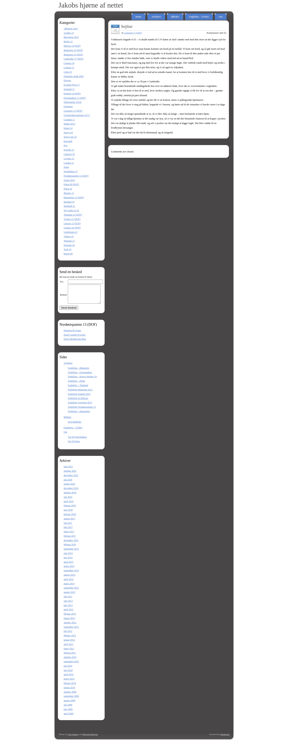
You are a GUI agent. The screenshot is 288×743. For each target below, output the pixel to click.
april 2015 (68, 565)
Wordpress (225, 738)
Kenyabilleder (74, 425)
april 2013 (68, 613)
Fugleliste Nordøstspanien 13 (82, 410)
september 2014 (71, 574)
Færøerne (68, 106)
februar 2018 (70, 517)
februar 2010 (70, 686)
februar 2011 (70, 656)
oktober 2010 (70, 660)
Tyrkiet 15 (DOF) (72, 219)
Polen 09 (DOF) (71, 184)
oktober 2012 (70, 626)
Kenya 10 (68, 132)
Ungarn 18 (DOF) (72, 227)
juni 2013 (68, 604)
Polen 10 (68, 188)
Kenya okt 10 (70, 137)
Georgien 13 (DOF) (73, 110)
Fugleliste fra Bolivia (78, 401)
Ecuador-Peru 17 (72, 84)
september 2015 (71, 552)
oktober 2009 (70, 695)
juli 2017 (68, 526)
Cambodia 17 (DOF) (73, 58)
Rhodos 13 (69, 193)
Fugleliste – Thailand (78, 388)
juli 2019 (68, 500)
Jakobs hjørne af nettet (90, 5)
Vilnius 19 (69, 236)
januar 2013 (69, 621)
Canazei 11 (69, 67)
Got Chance (73, 738)
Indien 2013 (69, 123)
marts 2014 (69, 587)
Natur (66, 167)
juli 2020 (68, 483)
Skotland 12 (69, 206)
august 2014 (69, 578)
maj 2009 (68, 712)
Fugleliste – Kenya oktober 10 (82, 380)
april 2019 (68, 505)
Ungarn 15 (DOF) (72, 223)
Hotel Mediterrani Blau (75, 342)
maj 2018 (68, 513)
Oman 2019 (69, 180)
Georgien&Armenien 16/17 (77, 115)
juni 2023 (68, 470)
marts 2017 (69, 535)
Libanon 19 (69, 154)
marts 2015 (69, 569)
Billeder (175, 16)
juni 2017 (68, 530)
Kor (65, 145)
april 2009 (68, 717)
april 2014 (68, 582)
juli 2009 (68, 708)
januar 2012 (69, 643)
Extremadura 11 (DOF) (75, 98)
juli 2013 (68, 600)
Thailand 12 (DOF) (73, 214)
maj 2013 (68, 608)
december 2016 (71, 543)
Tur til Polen (74, 445)
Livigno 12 (69, 158)
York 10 (67, 249)
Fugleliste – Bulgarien (78, 371)
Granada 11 (69, 119)
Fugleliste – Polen (76, 384)
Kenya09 (68, 141)
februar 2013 (70, 617)
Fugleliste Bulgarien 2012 (80, 393)
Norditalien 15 (71, 171)
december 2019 (71, 491)
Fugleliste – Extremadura (80, 376)
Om (221, 16)
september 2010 (71, 665)
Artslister (156, 16)
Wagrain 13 (69, 240)
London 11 (69, 163)
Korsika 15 (69, 149)
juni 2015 (68, 556)
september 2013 (71, 591)
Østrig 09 (68, 253)
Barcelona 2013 (71, 37)
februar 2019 (70, 509)
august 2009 (69, 704)
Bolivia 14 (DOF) (72, 46)
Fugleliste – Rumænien (79, 415)
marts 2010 (69, 682)
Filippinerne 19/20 (72, 102)
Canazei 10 (69, 63)
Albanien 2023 (71, 28)
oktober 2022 (70, 474)
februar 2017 (70, 539)
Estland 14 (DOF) (72, 93)
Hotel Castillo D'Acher (75, 338)
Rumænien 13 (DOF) (74, 197)
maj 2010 (68, 673)
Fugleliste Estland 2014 (79, 397)
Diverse (67, 80)
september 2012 (71, 630)
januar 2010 (69, 691)
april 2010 (68, 678)
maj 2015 (68, 561)
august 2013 (69, 595)
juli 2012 (68, 634)
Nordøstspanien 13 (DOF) (76, 175)
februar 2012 (70, 639)
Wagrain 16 (69, 245)
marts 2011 (69, 652)
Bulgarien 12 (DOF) (73, 54)
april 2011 (68, 647)
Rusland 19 (69, 202)
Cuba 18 (68, 72)
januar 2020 (69, 487)
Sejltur (127, 26)
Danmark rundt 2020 (74, 76)
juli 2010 (68, 669)
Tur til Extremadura (77, 440)
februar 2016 (70, 548)
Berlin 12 (68, 41)
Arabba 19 (69, 33)
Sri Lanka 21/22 (71, 210)
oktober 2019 (70, 496)
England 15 (69, 89)
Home (138, 16)
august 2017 (69, 522)
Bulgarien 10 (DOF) (73, 50)
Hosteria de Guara (72, 334)
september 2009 (71, 699)
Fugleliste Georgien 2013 (80, 406)
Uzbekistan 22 (70, 232)
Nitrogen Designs (90, 738)
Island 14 (68, 128)
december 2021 (71, 479)
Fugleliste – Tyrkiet (199, 16)
